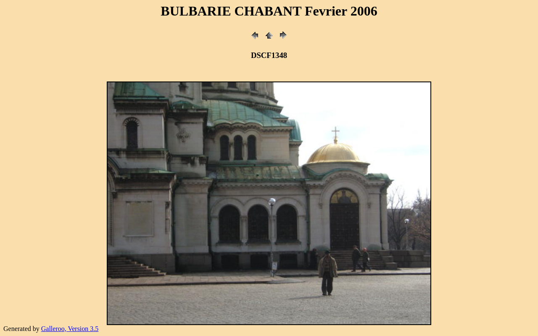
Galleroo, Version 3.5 (70, 328)
